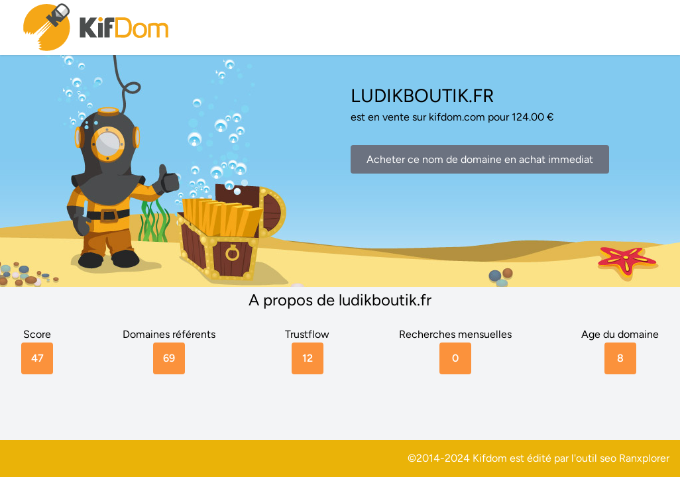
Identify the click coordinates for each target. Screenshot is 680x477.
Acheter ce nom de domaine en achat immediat (480, 159)
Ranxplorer (644, 458)
